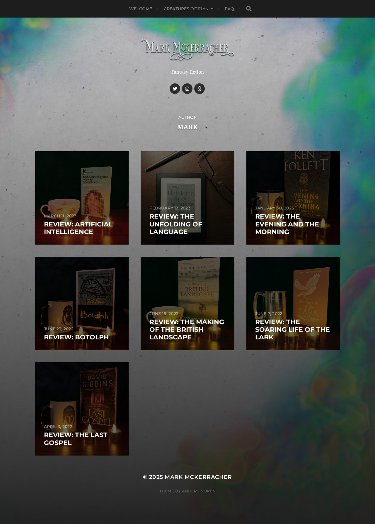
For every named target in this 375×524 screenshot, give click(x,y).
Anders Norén (199, 491)
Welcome (140, 8)
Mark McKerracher (198, 477)
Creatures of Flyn (186, 8)
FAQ (229, 8)
